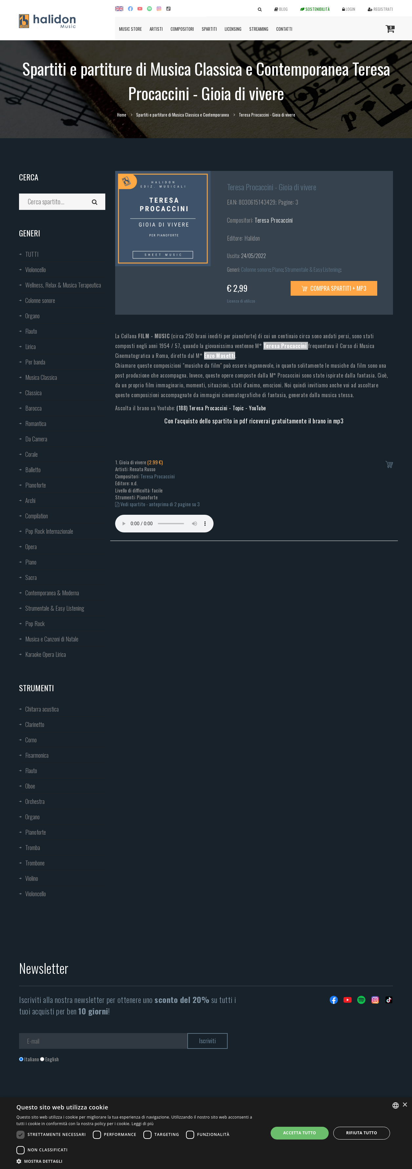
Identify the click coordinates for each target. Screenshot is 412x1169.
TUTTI (31, 254)
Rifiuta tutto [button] (361, 1133)
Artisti (156, 29)
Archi (30, 500)
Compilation (36, 515)
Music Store (130, 29)
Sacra (31, 577)
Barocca (33, 408)
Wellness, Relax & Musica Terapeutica (63, 285)
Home (121, 114)
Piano (30, 562)
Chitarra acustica (42, 709)
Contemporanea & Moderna (52, 592)
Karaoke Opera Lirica (45, 654)
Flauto (31, 331)
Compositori (182, 29)
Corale (31, 454)
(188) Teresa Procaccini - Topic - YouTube (221, 408)
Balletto (33, 469)
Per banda (35, 362)
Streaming (258, 29)
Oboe (30, 786)
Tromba (32, 847)
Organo (32, 315)
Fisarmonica (37, 755)
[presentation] (69, 1089)
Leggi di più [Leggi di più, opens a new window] (143, 1123)
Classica (33, 392)
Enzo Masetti (219, 356)
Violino (31, 878)
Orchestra (35, 801)
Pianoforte (35, 485)
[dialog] (206, 1133)
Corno (31, 739)
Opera (31, 546)
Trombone (35, 863)
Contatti (284, 29)
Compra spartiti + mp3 (333, 288)
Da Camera (36, 439)
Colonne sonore (40, 300)
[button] (138, 1161)
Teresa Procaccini (274, 220)
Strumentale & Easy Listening (54, 608)
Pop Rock (35, 623)
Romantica (35, 423)
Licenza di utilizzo (241, 301)
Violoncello (35, 269)
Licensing (233, 29)
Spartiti (209, 29)
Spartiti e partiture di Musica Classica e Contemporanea (182, 114)
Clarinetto (34, 724)
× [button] (404, 1105)
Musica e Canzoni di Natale (51, 639)
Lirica (30, 346)
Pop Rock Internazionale (49, 531)
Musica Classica (41, 377)
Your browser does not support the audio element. (164, 523)
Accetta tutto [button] (299, 1133)
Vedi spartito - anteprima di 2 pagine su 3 (157, 504)
